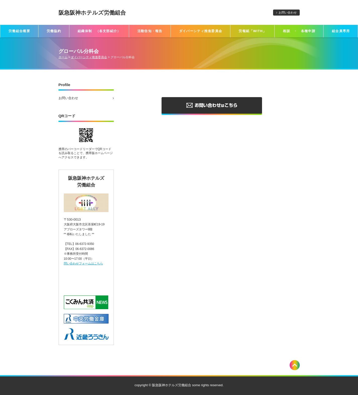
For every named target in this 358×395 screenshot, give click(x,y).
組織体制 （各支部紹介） (99, 31)
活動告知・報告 (150, 31)
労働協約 (54, 31)
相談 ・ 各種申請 (299, 31)
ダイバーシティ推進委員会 (200, 31)
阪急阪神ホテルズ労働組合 (92, 13)
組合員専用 (341, 31)
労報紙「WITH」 (252, 31)
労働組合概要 (19, 31)
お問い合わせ (288, 12)
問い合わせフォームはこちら (83, 263)
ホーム (63, 57)
